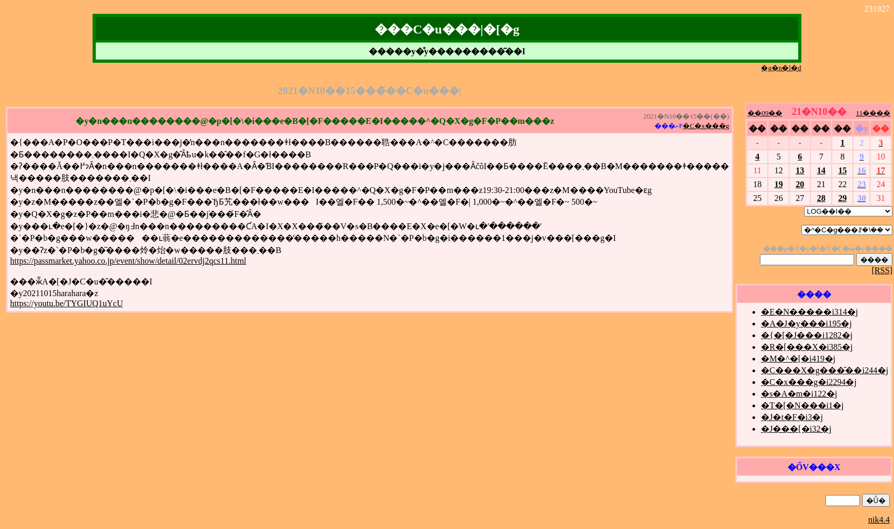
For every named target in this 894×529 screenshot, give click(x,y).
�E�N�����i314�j (809, 311)
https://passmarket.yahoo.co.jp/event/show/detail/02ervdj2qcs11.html (128, 260)
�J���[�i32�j (796, 428)
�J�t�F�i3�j (792, 417)
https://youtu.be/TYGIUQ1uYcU (66, 303)
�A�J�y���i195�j (806, 323)
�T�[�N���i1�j (802, 405)
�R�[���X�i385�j (806, 346)
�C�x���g (706, 126)
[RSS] (882, 270)
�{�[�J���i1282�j (806, 335)
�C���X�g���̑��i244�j (824, 370)
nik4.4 (879, 519)
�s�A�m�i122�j (799, 393)
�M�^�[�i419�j (798, 358)
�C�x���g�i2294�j (809, 382)
